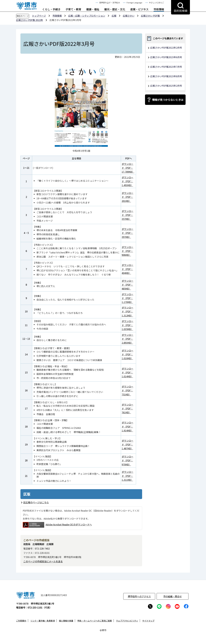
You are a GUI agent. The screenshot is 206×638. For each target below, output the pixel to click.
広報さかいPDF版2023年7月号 (166, 66)
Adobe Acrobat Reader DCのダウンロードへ (57, 525)
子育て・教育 (73, 9)
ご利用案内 (21, 620)
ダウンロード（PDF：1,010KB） (127, 354)
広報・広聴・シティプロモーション (86, 15)
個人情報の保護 (66, 620)
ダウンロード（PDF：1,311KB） (127, 475)
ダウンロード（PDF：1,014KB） (127, 372)
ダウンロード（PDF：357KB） (127, 215)
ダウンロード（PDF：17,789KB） (128, 167)
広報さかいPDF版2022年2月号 (166, 47)
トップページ (39, 15)
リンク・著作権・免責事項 (42, 620)
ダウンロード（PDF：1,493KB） (127, 181)
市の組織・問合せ (172, 596)
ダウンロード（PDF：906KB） (127, 251)
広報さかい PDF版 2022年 (29, 20)
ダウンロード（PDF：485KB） (127, 284)
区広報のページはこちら (36, 502)
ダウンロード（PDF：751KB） (127, 390)
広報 (114, 15)
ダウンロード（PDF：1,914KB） (127, 426)
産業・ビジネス (139, 9)
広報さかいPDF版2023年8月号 (166, 76)
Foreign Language (134, 2)
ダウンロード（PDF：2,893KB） (127, 338)
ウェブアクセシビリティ (127, 620)
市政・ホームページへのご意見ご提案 (94, 620)
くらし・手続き (51, 9)
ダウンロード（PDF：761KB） (127, 408)
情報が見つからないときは (167, 100)
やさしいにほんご (156, 2)
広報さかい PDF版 (150, 15)
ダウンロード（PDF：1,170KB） (127, 298)
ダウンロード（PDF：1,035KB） (127, 325)
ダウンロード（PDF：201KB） (127, 196)
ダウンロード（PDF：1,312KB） (127, 311)
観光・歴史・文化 (114, 9)
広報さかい (128, 15)
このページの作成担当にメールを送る (43, 561)
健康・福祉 (92, 9)
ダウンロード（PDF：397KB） (127, 233)
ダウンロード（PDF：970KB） (127, 460)
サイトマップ (148, 620)
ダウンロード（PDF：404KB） (127, 269)
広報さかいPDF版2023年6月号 (166, 57)
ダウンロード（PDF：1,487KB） (127, 444)
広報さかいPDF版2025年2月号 (166, 85)
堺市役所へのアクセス (139, 596)
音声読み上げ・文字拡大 (109, 2)
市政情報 (159, 9)
